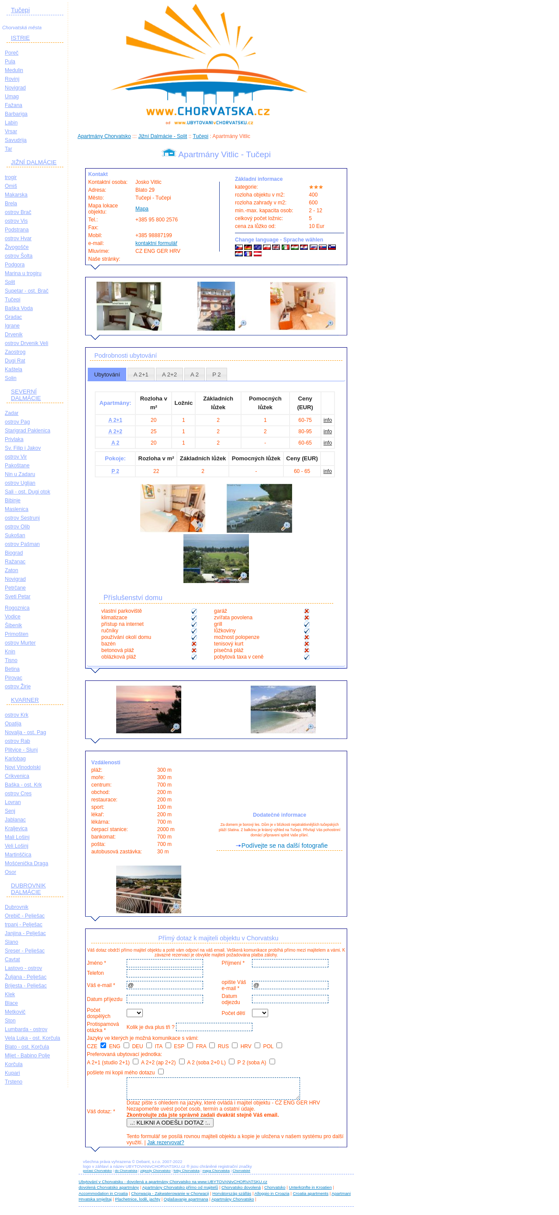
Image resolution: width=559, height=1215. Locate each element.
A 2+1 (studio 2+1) (112, 1063)
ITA (163, 1046)
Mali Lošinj (17, 837)
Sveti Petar (18, 597)
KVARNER (25, 700)
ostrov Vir (16, 457)
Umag (12, 96)
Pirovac (13, 678)
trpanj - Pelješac (23, 925)
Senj (10, 811)
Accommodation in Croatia (103, 1197)
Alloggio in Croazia (272, 1197)
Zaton (11, 570)
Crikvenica (17, 776)
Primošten (16, 634)
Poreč (11, 53)
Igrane (12, 326)
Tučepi (20, 10)
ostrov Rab (17, 741)
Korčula (14, 1064)
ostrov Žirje (18, 686)
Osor (10, 872)
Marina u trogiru (23, 273)
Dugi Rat (15, 361)
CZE (96, 1046)
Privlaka (14, 439)
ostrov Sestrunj (22, 518)
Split (10, 282)
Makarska (16, 195)
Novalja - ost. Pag (25, 732)
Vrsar (11, 131)
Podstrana (17, 230)
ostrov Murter (20, 643)
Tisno (11, 660)
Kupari (12, 1073)
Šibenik (13, 625)
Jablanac (15, 820)
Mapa (141, 209)
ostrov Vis (16, 221)
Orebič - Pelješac (25, 916)
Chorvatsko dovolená (241, 1191)
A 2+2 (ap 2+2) (163, 1063)
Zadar (11, 413)
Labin (11, 123)
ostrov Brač (18, 212)
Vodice (13, 617)
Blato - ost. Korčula (27, 1047)
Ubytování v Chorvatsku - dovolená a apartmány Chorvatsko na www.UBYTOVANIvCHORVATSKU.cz (173, 1185)
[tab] (107, 374)
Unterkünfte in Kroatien (310, 1191)
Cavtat (12, 959)
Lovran (13, 802)
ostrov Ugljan (20, 483)
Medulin (14, 70)
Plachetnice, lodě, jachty (137, 1203)
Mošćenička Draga (26, 863)
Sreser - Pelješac (25, 951)
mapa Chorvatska (216, 1175)
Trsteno (13, 1082)
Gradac (13, 317)
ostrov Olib (17, 527)
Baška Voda (19, 308)
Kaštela (13, 369)
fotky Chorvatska (186, 1175)
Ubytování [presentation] (107, 374)
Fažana (13, 105)
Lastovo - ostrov (23, 968)
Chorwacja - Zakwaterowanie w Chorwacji (170, 1197)
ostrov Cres (18, 793)
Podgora (14, 265)
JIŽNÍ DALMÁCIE (34, 162)
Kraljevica (16, 828)
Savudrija (16, 140)
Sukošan (15, 535)
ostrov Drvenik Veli (26, 343)
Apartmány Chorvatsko (104, 136)
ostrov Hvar (18, 238)
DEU (142, 1046)
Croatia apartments (310, 1197)
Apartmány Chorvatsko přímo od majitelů (180, 1191)
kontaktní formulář (156, 243)
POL (273, 1046)
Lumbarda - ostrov (26, 1029)
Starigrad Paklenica (27, 431)
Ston (10, 1021)
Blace (11, 1003)
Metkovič (15, 1012)
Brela (11, 203)
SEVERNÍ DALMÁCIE (26, 394)
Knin (10, 652)
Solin (11, 378)
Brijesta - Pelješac (26, 986)
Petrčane (15, 588)
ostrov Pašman (22, 544)
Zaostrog (15, 352)
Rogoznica (17, 608)
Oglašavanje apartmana (186, 1203)
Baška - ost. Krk (23, 785)
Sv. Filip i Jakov (23, 448)
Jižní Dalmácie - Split (162, 136)
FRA (205, 1046)
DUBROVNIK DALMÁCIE (28, 888)
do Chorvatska (126, 1175)
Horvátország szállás (231, 1197)
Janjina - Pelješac (25, 933)
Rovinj (12, 79)
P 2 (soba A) (256, 1063)
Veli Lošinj (16, 846)
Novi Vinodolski (23, 767)
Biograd (14, 553)
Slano (11, 942)
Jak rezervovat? (164, 1146)
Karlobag (15, 759)
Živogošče (17, 247)
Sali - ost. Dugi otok (27, 492)
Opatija (13, 724)
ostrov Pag (17, 422)
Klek (10, 994)
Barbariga (16, 114)
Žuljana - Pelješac (25, 977)
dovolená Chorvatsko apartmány (109, 1191)
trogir (11, 177)
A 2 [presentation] (194, 374)
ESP (183, 1046)
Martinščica (18, 855)
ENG (119, 1046)
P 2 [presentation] (216, 374)
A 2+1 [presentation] (141, 374)
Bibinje (13, 500)
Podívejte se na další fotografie (285, 845)
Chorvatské (241, 1175)
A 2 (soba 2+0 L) (211, 1063)
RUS (228, 1046)
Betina (12, 669)
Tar (8, 149)
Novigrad (15, 88)
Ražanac (15, 562)
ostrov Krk (16, 715)
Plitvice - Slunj (21, 750)
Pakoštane (17, 466)
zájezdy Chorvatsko (155, 1175)
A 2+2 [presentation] (169, 374)
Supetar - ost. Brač (26, 291)
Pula (10, 62)
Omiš (11, 186)
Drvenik (14, 334)
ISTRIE (20, 38)
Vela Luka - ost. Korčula (32, 1038)
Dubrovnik (16, 907)
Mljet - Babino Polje (27, 1056)
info (328, 420)
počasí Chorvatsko (97, 1175)
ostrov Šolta (18, 256)
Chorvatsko (275, 1191)
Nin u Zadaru (20, 474)
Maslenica (16, 509)
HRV (250, 1046)
